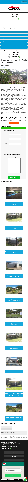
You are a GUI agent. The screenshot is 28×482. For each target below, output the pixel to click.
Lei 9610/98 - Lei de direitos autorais (8, 438)
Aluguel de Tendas (4, 35)
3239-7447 (15, 16)
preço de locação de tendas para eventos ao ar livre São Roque (14, 394)
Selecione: (7, 426)
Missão (14, 460)
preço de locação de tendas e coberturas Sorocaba (14, 252)
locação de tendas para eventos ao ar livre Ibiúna (14, 418)
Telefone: (13, 144)
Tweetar (3, 67)
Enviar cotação (13, 177)
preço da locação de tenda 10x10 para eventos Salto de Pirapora (14, 276)
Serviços (14, 32)
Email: (13, 139)
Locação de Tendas (5, 38)
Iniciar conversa (13, 475)
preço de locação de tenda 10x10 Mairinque (14, 204)
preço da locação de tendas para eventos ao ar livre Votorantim (14, 348)
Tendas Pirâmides (4, 47)
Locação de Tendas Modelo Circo (7, 41)
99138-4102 (14, 19)
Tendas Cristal (4, 44)
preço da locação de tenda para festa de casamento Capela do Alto (14, 300)
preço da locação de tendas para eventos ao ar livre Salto (14, 227)
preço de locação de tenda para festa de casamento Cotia (14, 324)
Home (14, 452)
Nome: (13, 134)
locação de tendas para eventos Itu (14, 371)
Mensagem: (14, 165)
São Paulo (7, 429)
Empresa (14, 456)
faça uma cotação (14, 123)
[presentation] (13, 149)
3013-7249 (15, 14)
